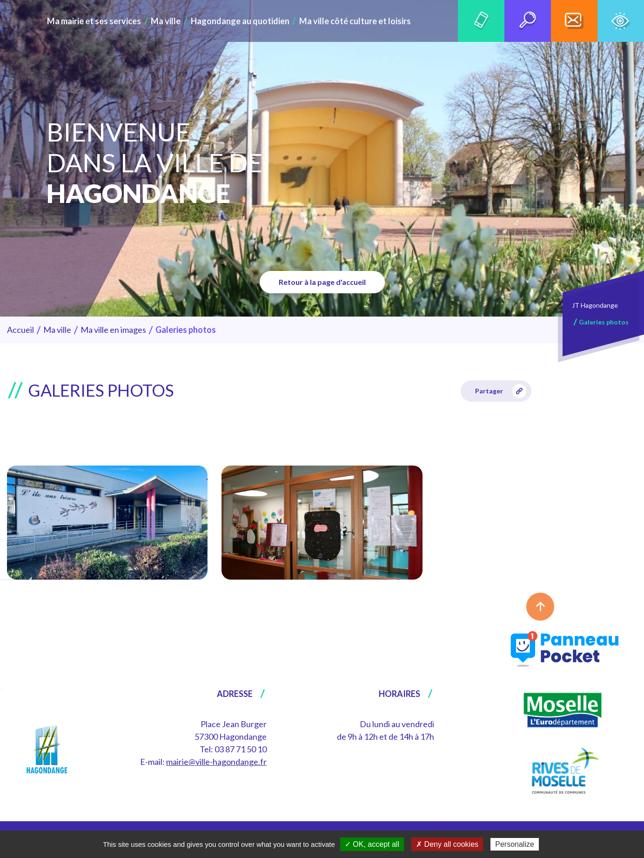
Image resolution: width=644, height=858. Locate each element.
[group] (107, 523)
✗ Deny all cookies (447, 844)
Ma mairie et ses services (101, 21)
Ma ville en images (113, 329)
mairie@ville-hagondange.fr (216, 762)
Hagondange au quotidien (240, 21)
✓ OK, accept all (372, 844)
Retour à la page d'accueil (322, 281)
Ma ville (170, 21)
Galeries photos (604, 322)
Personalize (514, 844)
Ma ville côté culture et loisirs (349, 21)
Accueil (20, 329)
